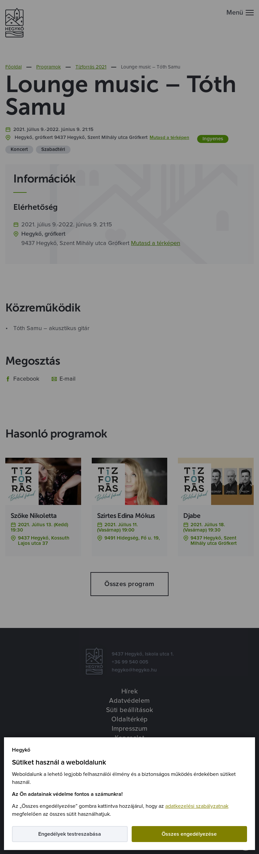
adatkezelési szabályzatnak (196, 806)
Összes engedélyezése (189, 834)
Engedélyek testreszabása (69, 834)
